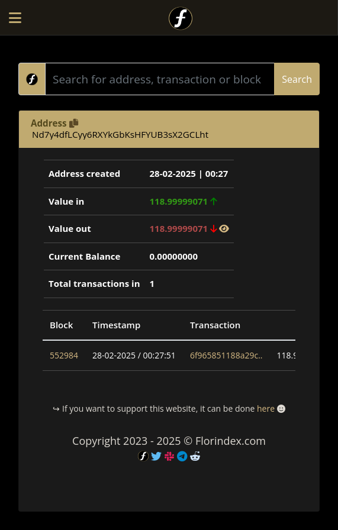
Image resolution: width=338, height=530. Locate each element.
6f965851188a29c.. (226, 355)
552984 (64, 355)
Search (297, 79)
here (266, 408)
